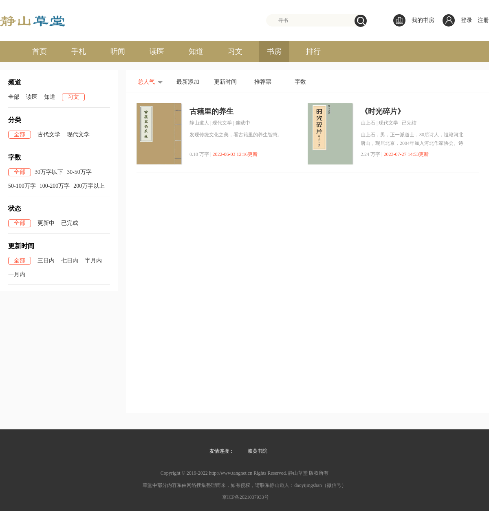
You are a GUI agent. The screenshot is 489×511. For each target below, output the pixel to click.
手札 (78, 51)
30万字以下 (49, 172)
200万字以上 (89, 186)
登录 (466, 20)
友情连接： (221, 451)
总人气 (146, 82)
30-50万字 (79, 172)
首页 (39, 51)
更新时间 (225, 82)
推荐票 (262, 82)
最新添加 (187, 82)
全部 (14, 97)
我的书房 (413, 20)
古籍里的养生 (211, 111)
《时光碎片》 (383, 111)
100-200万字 (55, 186)
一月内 (16, 274)
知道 (196, 51)
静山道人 (199, 123)
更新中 (46, 223)
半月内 (93, 261)
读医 (157, 51)
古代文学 (48, 134)
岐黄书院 (257, 451)
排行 (313, 51)
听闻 (117, 51)
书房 (274, 51)
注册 (483, 20)
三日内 (46, 261)
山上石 (368, 123)
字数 (300, 82)
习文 (235, 51)
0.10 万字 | (200, 154)
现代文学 (78, 134)
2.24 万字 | (371, 154)
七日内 (69, 261)
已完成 (69, 223)
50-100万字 (22, 186)
